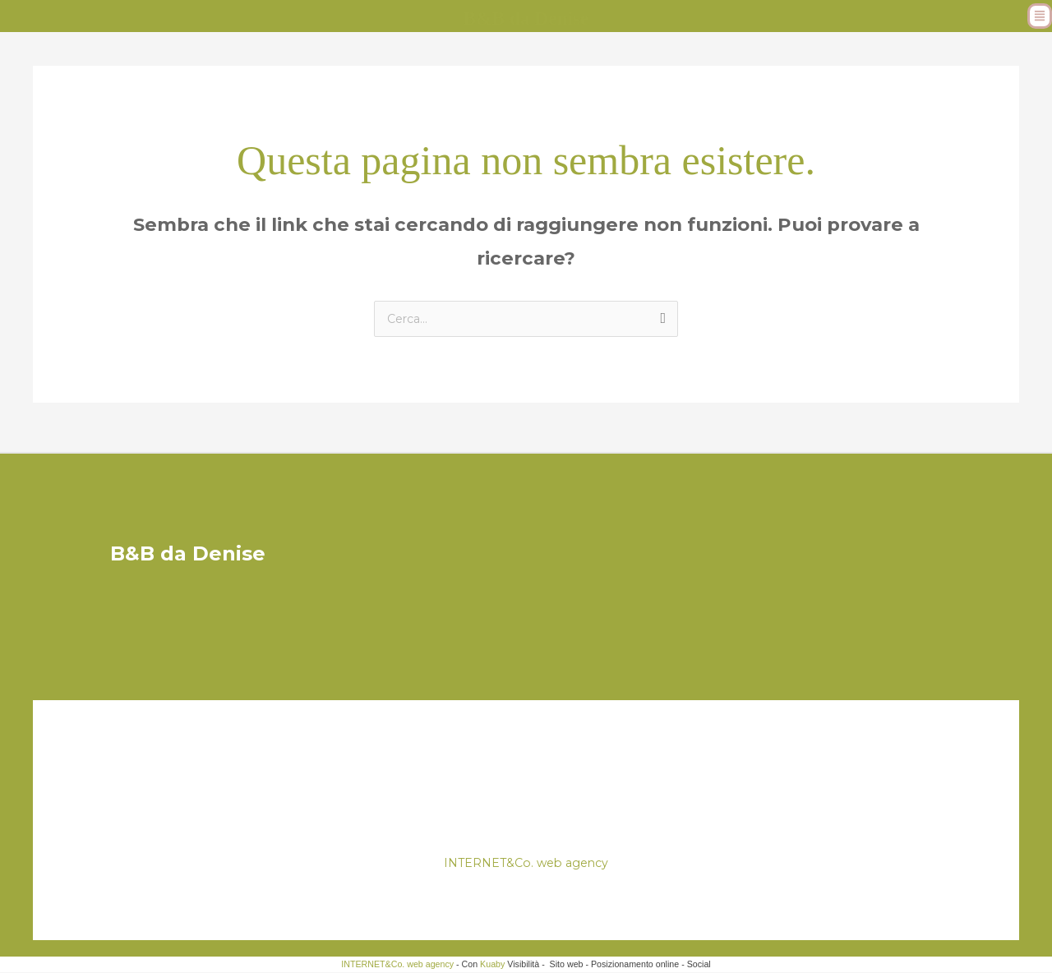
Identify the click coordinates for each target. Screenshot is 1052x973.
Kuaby (492, 965)
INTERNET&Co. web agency (526, 863)
